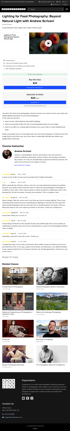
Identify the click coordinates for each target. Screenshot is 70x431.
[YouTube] (23, 398)
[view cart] (65, 2)
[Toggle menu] (66, 9)
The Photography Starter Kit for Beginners (50, 365)
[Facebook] (27, 398)
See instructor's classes (22, 165)
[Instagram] (31, 398)
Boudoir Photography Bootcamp (13, 365)
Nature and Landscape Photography (48, 312)
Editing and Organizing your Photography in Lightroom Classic (17, 313)
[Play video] (48, 43)
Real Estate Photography (44, 339)
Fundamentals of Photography (12, 287)
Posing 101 (5, 339)
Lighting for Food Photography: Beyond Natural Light (11, 37)
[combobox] (45, 9)
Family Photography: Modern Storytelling (50, 287)
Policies (35, 428)
